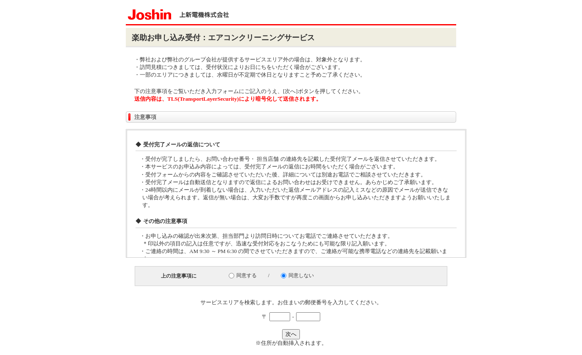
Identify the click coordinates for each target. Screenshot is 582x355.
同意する (246, 275)
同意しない (301, 275)
